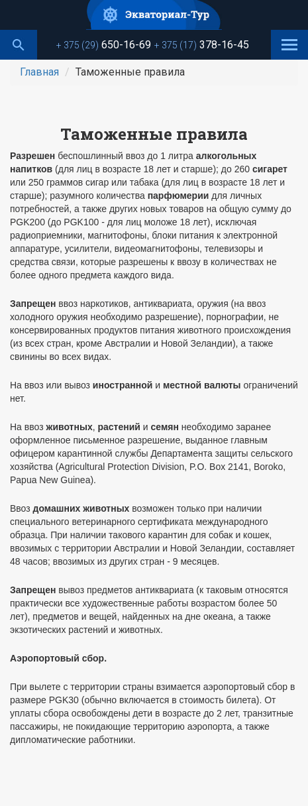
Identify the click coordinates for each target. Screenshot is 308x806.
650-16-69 (103, 44)
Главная (39, 72)
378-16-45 (201, 44)
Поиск (18, 45)
